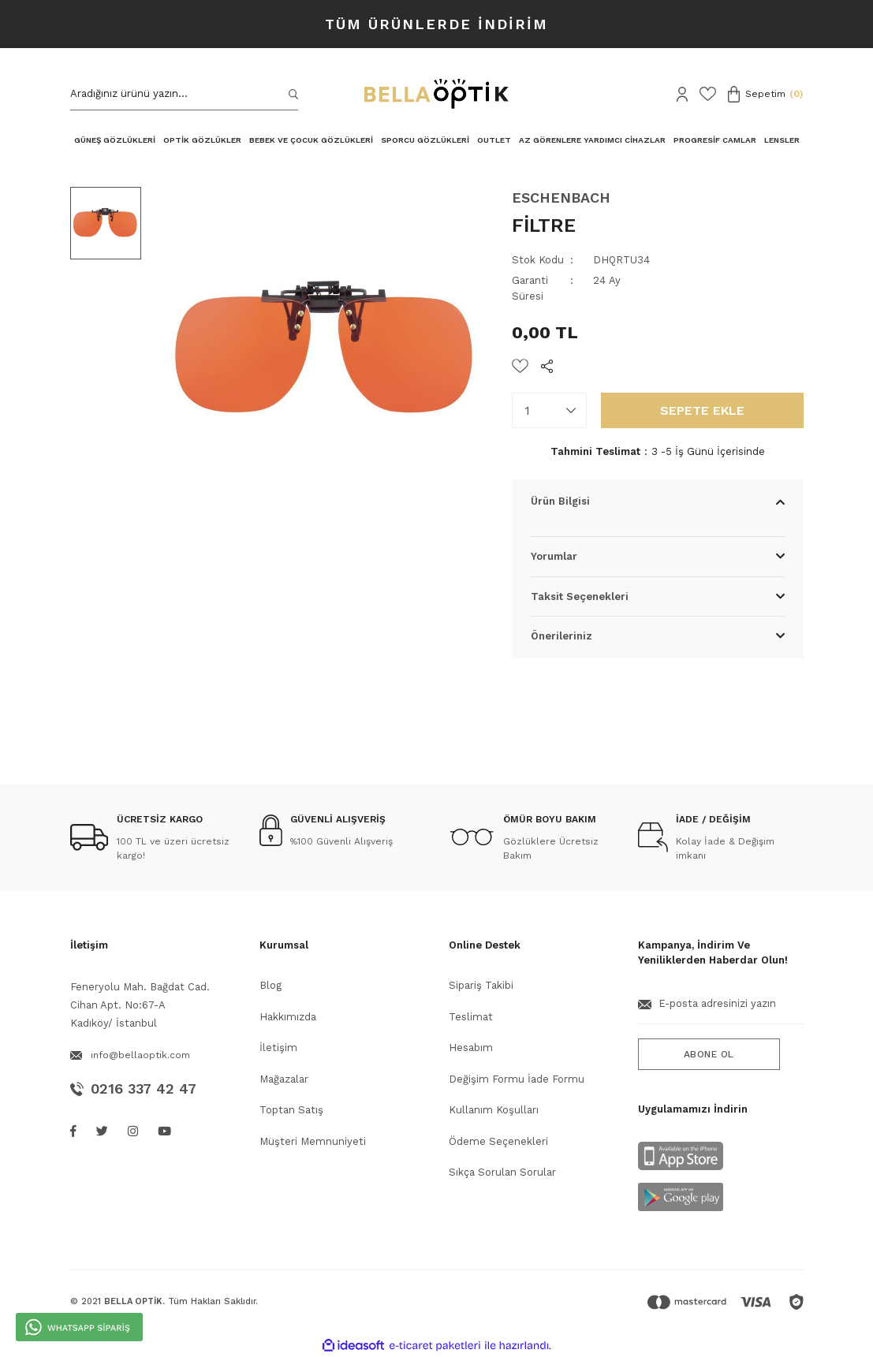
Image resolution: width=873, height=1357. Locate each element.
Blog (270, 985)
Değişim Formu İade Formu (516, 1079)
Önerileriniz (561, 636)
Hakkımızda (287, 1017)
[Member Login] (682, 94)
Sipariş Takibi (481, 985)
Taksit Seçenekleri (580, 596)
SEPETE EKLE (702, 410)
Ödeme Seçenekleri (498, 1141)
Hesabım (471, 1047)
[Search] (184, 94)
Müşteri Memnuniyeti (312, 1141)
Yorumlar (554, 556)
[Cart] (766, 94)
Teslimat (471, 1017)
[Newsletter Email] (721, 1010)
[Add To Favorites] (520, 365)
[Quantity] (549, 410)
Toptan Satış (291, 1110)
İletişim (278, 1047)
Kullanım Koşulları (494, 1110)
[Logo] (436, 94)
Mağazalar (283, 1079)
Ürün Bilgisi (560, 501)
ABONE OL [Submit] (709, 1054)
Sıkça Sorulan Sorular (502, 1172)
